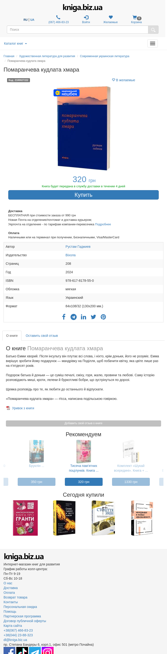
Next (163, 518)
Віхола (71, 255)
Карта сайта (13, 626)
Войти (86, 19)
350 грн (36, 482)
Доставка (11, 588)
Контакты (11, 602)
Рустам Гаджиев (78, 246)
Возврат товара (15, 597)
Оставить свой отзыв (42, 336)
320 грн (83, 482)
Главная (9, 56)
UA (32, 19)
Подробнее (103, 224)
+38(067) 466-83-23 (18, 630)
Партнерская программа (22, 616)
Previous (4, 518)
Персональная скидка (20, 607)
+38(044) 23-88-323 (18, 635)
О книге (12, 336)
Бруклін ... (36, 466)
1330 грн (131, 482)
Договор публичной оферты (25, 621)
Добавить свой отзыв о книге (83, 423)
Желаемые (110, 19)
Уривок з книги (23, 408)
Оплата (9, 592)
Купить (83, 195)
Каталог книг (15, 43)
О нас (8, 583)
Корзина (136, 19)
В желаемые (123, 80)
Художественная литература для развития (47, 56)
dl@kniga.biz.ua (15, 640)
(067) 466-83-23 (58, 19)
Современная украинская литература (104, 56)
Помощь (10, 611)
